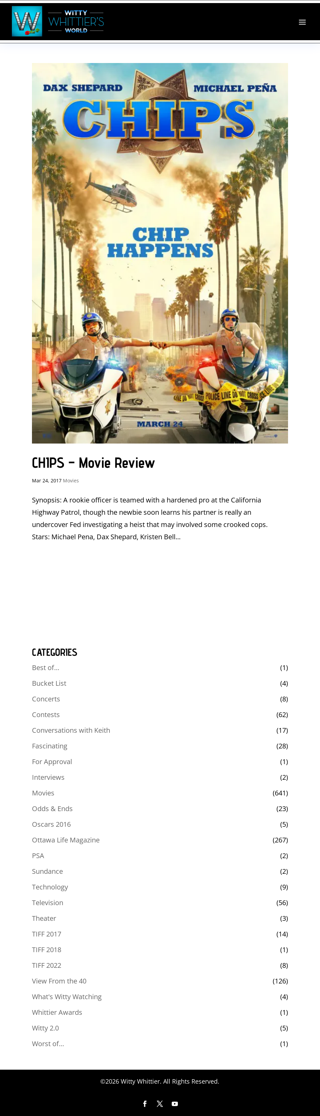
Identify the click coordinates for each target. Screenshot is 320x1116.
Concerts (46, 698)
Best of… (46, 667)
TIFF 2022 (46, 965)
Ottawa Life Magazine (66, 839)
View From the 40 (59, 981)
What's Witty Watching (67, 996)
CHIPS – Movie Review (93, 462)
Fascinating (49, 745)
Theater (44, 918)
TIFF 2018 (46, 949)
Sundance (47, 871)
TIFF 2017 (46, 934)
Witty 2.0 (45, 1028)
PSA (38, 855)
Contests (46, 714)
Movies (71, 480)
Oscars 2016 (51, 824)
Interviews (48, 777)
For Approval (52, 761)
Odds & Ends (52, 808)
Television (47, 902)
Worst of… (48, 1043)
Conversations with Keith (71, 730)
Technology (50, 887)
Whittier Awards (57, 1012)
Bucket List (49, 683)
